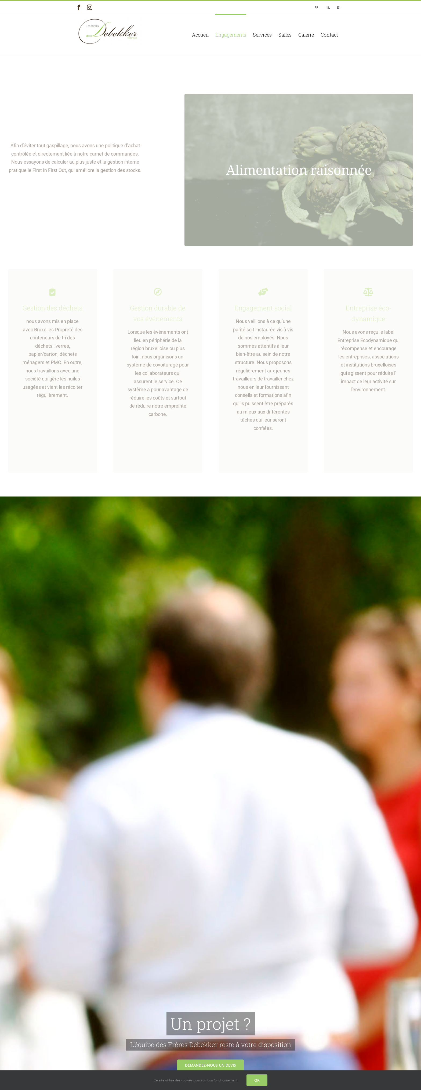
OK (257, 1080)
